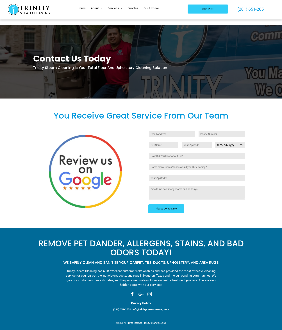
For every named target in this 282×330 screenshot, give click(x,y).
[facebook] (132, 294)
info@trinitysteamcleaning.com (151, 309)
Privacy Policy (141, 303)
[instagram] (150, 294)
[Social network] (141, 294)
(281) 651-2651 (251, 9)
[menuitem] (81, 8)
